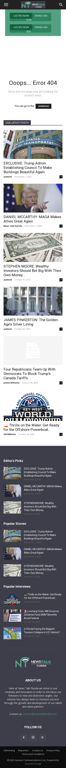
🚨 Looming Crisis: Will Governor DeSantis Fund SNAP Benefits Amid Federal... (41, 615)
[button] (6, 4)
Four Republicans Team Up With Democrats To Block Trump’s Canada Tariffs (29, 373)
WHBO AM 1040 (28, 17)
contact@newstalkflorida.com (40, 714)
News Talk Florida (13, 226)
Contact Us (37, 750)
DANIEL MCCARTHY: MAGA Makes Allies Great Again (32, 219)
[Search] (61, 4)
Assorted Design (33, 763)
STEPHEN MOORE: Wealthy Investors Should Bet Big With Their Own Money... (32, 270)
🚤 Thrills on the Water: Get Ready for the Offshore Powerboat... (31, 427)
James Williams (12, 382)
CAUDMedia (10, 434)
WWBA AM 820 (28, 28)
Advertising (9, 750)
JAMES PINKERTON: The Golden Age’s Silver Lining (31, 322)
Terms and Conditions (33, 754)
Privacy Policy (53, 750)
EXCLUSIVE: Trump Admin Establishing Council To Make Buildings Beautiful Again (28, 167)
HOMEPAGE (43, 106)
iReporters (23, 750)
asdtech (8, 176)
